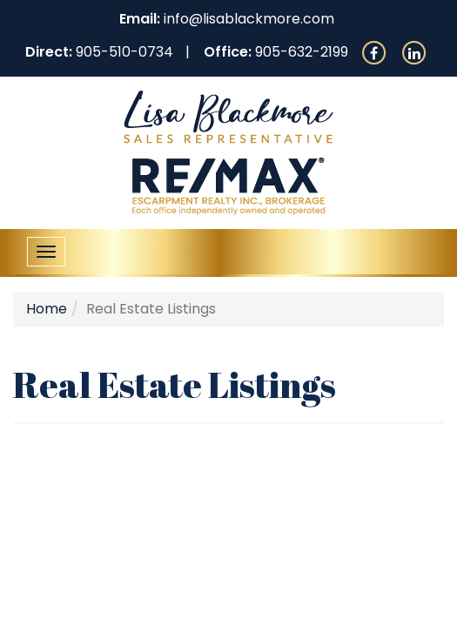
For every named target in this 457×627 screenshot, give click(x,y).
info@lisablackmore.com (249, 19)
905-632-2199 (301, 52)
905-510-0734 (124, 52)
